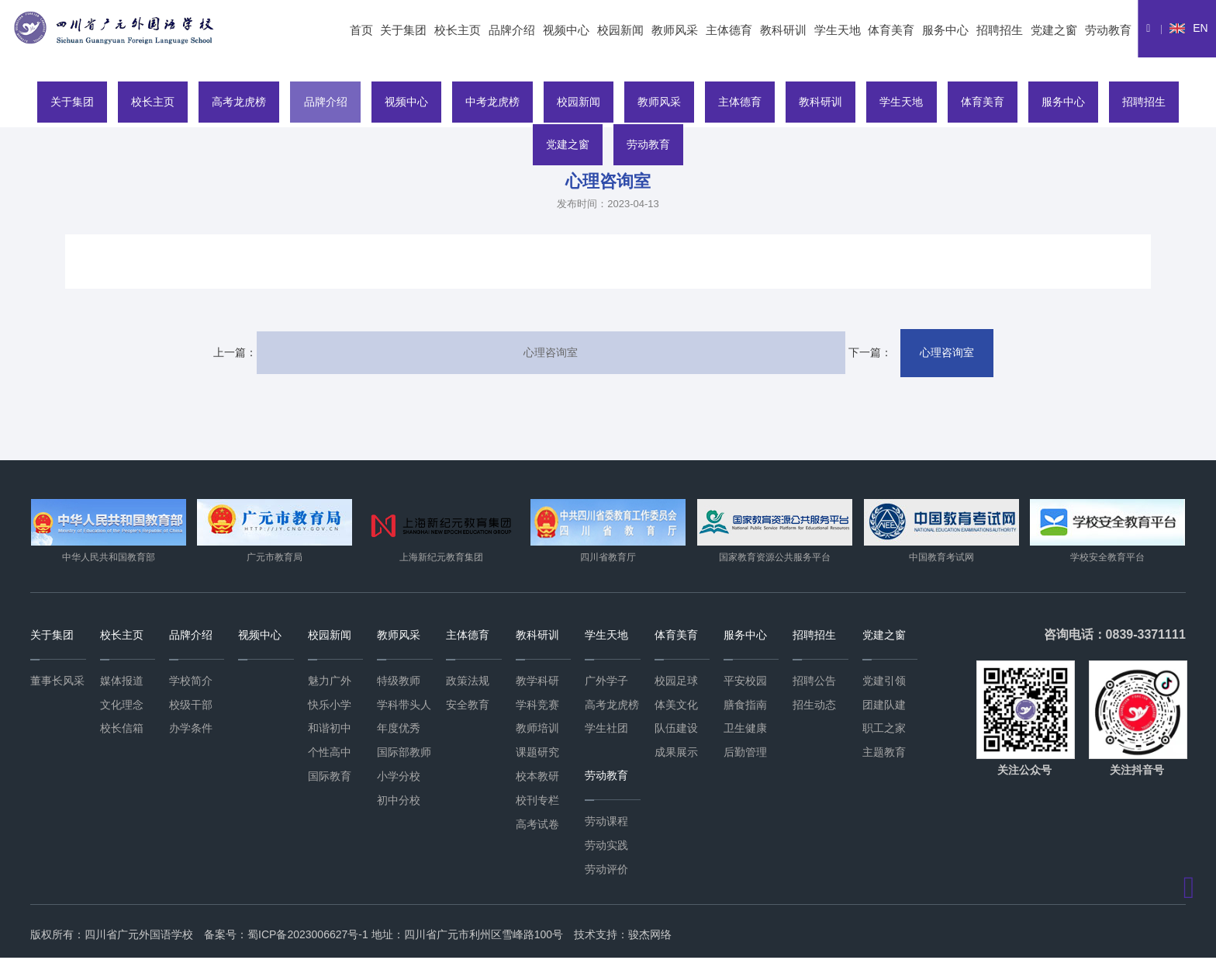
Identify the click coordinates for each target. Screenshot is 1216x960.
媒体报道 (121, 682)
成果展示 (676, 753)
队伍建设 (676, 730)
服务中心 (945, 29)
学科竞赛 (537, 706)
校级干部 (190, 706)
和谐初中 (329, 730)
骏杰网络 (650, 937)
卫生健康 (745, 730)
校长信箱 (121, 730)
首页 (361, 29)
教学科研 (537, 682)
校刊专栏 (537, 801)
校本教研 (537, 777)
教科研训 (783, 29)
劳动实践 (606, 846)
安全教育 (467, 706)
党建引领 (884, 682)
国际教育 (329, 777)
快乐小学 (329, 706)
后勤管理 (745, 753)
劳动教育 (1108, 29)
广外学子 (606, 682)
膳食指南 (745, 706)
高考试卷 (537, 826)
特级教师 (398, 682)
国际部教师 (404, 753)
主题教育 (884, 753)
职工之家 (884, 730)
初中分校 (398, 801)
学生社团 (606, 730)
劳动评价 (606, 871)
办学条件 (190, 730)
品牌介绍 (512, 29)
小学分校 (398, 777)
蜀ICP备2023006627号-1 (307, 937)
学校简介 (190, 682)
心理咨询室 (548, 353)
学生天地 (837, 29)
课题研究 (537, 753)
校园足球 (676, 682)
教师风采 (674, 29)
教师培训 (537, 730)
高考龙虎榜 (219, 100)
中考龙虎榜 (485, 100)
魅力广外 (329, 682)
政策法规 (467, 682)
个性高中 (329, 753)
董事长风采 (57, 682)
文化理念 (121, 706)
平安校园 (745, 682)
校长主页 (457, 29)
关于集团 (403, 29)
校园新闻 (620, 29)
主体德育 (729, 29)
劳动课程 (606, 822)
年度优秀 (398, 730)
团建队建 (884, 706)
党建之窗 (1054, 29)
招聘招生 (999, 29)
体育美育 (891, 29)
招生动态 (814, 706)
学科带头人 (404, 706)
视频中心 (566, 29)
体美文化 (676, 706)
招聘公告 (814, 682)
